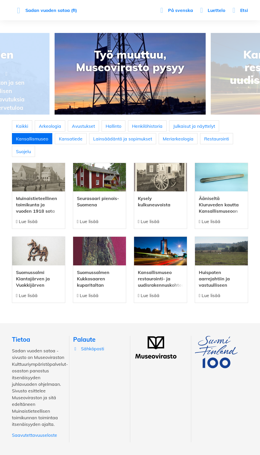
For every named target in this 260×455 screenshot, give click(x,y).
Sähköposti (88, 348)
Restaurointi (216, 138)
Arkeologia (50, 126)
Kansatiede (71, 138)
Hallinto (113, 126)
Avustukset (83, 126)
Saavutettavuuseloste (34, 435)
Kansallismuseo (32, 138)
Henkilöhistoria (147, 126)
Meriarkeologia (178, 138)
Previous (6, 74)
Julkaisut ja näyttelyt (194, 126)
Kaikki (22, 126)
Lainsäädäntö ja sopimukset (122, 138)
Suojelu (23, 151)
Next (253, 74)
